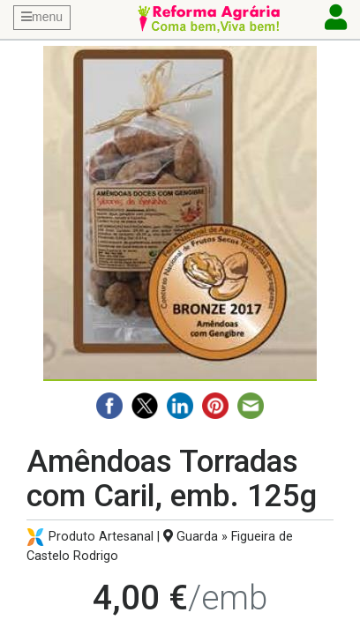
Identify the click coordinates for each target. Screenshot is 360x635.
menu (42, 17)
